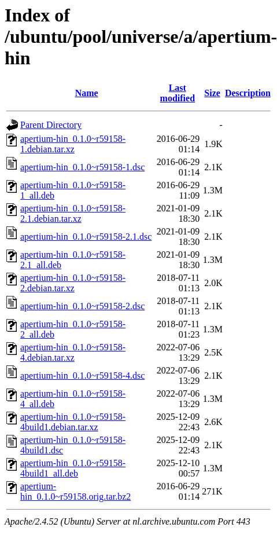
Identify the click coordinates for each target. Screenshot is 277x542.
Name (86, 93)
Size (212, 93)
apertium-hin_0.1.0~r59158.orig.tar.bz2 (75, 491)
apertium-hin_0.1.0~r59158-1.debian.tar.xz (72, 144)
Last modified (177, 93)
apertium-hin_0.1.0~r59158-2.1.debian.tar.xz (72, 213)
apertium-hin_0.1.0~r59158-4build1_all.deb (72, 468)
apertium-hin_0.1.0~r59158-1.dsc (82, 167)
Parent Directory (51, 125)
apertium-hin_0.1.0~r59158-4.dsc (82, 375)
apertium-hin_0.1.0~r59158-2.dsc (82, 306)
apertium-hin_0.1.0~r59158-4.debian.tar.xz (72, 352)
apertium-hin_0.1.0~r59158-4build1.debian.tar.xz (72, 422)
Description (248, 93)
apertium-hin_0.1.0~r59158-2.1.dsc (86, 236)
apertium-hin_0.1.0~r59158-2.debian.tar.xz (72, 283)
